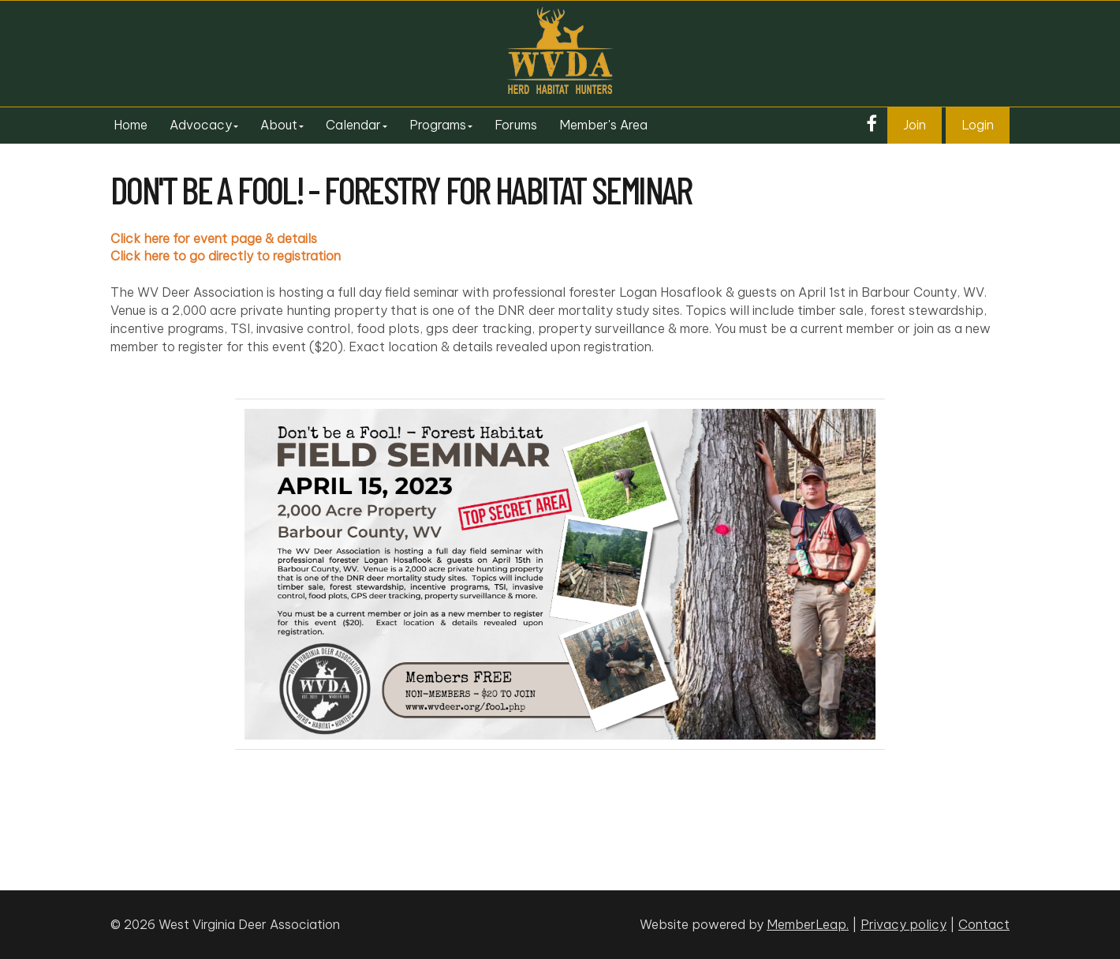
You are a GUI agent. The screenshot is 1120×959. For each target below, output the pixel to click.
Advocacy (204, 125)
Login (977, 125)
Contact (984, 924)
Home (130, 125)
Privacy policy (903, 924)
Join (914, 125)
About (282, 125)
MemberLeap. (808, 924)
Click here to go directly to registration (225, 256)
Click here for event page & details (213, 238)
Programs (440, 125)
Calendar (356, 125)
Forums (516, 125)
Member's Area (603, 125)
